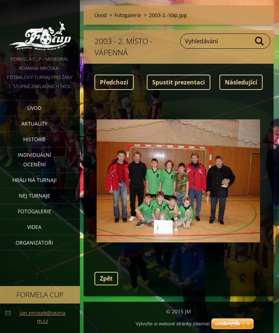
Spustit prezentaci (178, 82)
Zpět (106, 278)
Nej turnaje (34, 195)
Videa (34, 226)
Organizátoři (34, 242)
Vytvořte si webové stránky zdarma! (173, 323)
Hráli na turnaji (34, 180)
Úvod (34, 107)
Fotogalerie (34, 211)
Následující (241, 82)
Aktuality (34, 123)
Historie (34, 139)
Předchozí (114, 82)
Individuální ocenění (34, 159)
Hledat (259, 41)
